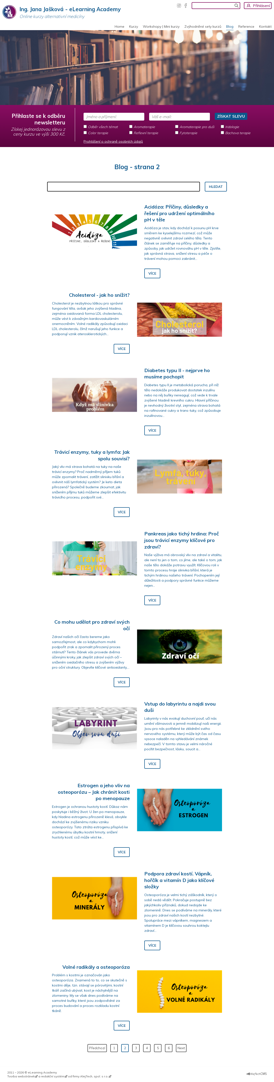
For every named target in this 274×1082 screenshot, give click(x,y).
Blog (229, 26)
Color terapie (98, 133)
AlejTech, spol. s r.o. (94, 1076)
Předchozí (97, 1048)
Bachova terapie (237, 133)
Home (119, 26)
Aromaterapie (144, 127)
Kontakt (265, 26)
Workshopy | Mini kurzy (161, 26)
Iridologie (232, 127)
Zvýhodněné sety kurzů (202, 26)
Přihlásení (261, 5)
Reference (246, 26)
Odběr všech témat (103, 127)
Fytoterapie (188, 133)
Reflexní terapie (146, 133)
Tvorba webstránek (21, 1076)
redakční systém (52, 1076)
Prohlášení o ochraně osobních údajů (113, 141)
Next (181, 1048)
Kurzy (133, 26)
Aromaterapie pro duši (197, 127)
